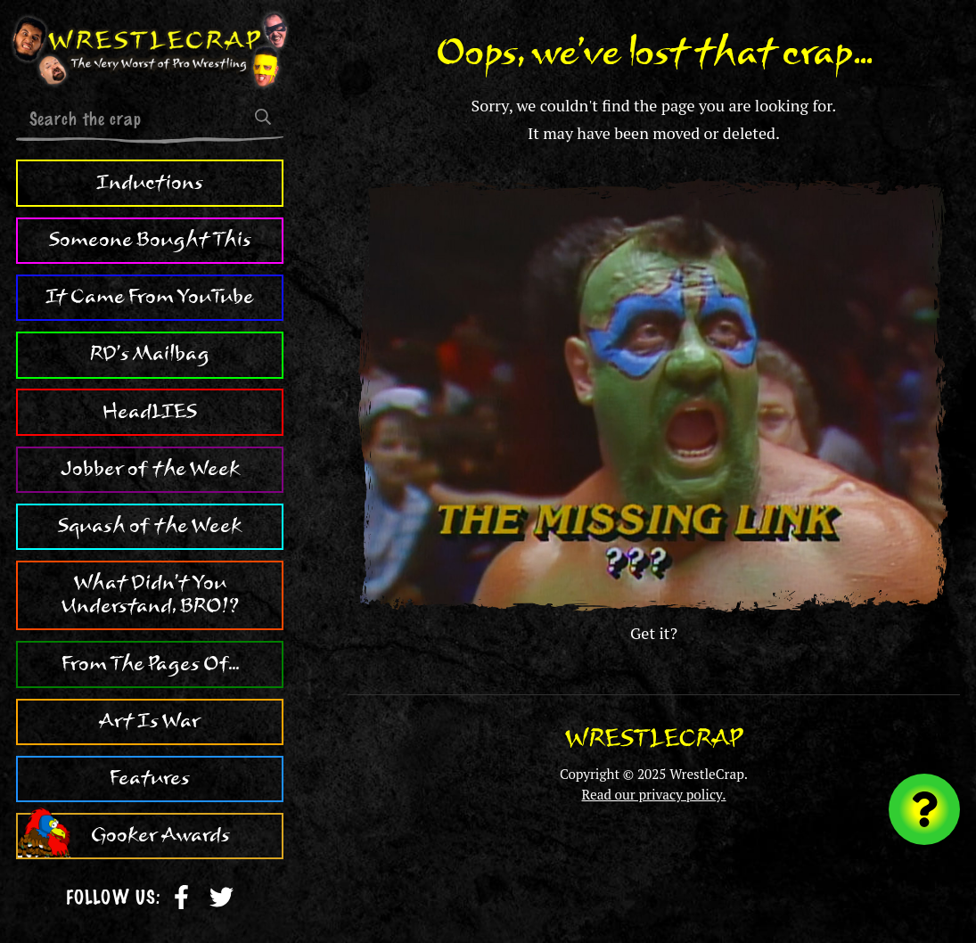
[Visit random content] (924, 809)
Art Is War (150, 721)
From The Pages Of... (150, 664)
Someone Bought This (150, 239)
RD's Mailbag (149, 353)
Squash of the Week (150, 525)
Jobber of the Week (150, 468)
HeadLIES (150, 411)
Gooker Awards (160, 835)
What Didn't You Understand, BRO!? (150, 594)
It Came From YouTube (149, 296)
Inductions (149, 182)
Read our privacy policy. (654, 794)
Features (150, 778)
